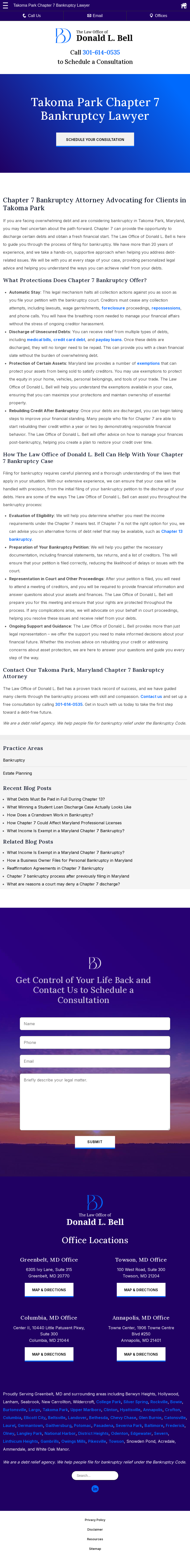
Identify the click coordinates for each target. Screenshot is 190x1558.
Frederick (175, 1425)
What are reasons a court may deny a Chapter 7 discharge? (63, 884)
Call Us (32, 16)
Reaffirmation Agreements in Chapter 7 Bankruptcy (55, 868)
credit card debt (69, 339)
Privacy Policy (95, 1520)
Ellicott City (35, 1417)
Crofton (172, 1409)
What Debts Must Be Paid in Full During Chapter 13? (56, 799)
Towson (116, 1441)
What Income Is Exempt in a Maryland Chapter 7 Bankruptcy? (65, 830)
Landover (77, 1417)
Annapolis (153, 1409)
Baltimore (153, 1425)
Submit (95, 1142)
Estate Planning (17, 773)
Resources (95, 1539)
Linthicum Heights (20, 1441)
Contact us (151, 696)
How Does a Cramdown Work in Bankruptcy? (50, 814)
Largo (34, 1409)
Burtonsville (14, 1409)
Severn (161, 1433)
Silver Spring (135, 1401)
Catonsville (175, 1417)
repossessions (166, 308)
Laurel (9, 1425)
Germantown (30, 1425)
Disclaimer (95, 1529)
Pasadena (103, 1425)
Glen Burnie (150, 1417)
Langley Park (29, 1433)
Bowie (176, 1401)
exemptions (148, 363)
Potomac (82, 1425)
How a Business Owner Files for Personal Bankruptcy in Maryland (69, 860)
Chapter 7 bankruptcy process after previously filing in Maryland (68, 876)
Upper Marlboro (86, 1409)
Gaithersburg (58, 1425)
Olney (8, 1433)
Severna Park (129, 1425)
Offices (158, 16)
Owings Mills (73, 1441)
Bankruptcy (14, 760)
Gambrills (50, 1441)
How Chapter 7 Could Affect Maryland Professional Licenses (64, 822)
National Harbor (60, 1433)
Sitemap (95, 1549)
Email (95, 16)
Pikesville (97, 1441)
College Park (108, 1401)
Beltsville (57, 1417)
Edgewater (141, 1433)
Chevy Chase (123, 1417)
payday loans (109, 339)
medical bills (39, 339)
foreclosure (113, 308)
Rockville (159, 1401)
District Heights (93, 1433)
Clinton (111, 1409)
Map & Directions (49, 1290)
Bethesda (98, 1417)
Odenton (119, 1433)
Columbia (12, 1417)
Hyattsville (130, 1409)
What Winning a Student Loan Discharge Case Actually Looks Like (69, 807)
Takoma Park (55, 1409)
